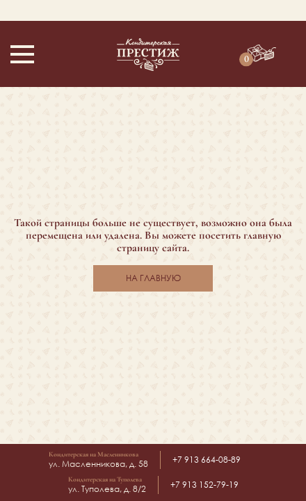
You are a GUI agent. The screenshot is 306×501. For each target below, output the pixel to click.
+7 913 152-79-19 (204, 484)
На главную (153, 278)
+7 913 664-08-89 (206, 459)
